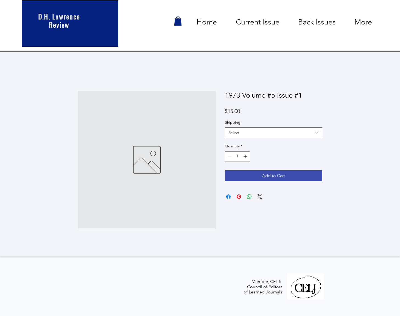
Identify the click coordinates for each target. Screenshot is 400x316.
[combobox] (273, 132)
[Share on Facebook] (228, 196)
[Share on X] (259, 196)
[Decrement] (229, 156)
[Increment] (245, 156)
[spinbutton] (237, 156)
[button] (178, 21)
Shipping (232, 122)
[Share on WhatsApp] (249, 196)
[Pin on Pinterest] (239, 196)
